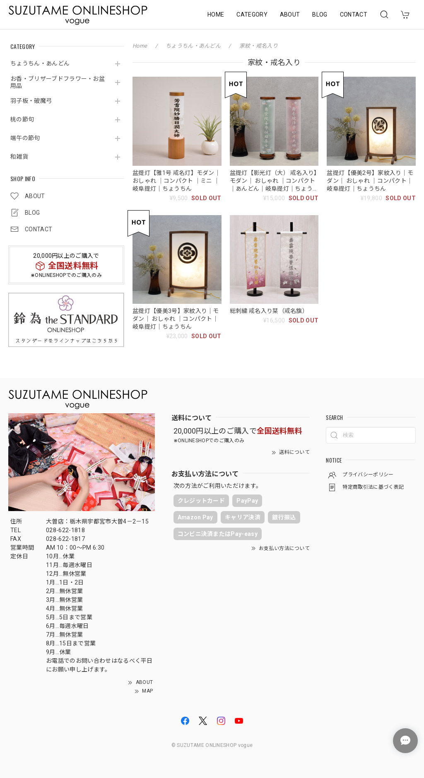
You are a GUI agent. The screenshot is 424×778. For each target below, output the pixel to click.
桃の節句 (22, 119)
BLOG (319, 14)
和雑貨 (19, 156)
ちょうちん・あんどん (40, 63)
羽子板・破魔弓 (31, 100)
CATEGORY (251, 14)
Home (139, 46)
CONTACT (353, 14)
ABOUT (290, 14)
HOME (215, 14)
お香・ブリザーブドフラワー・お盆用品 (57, 82)
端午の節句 (25, 138)
